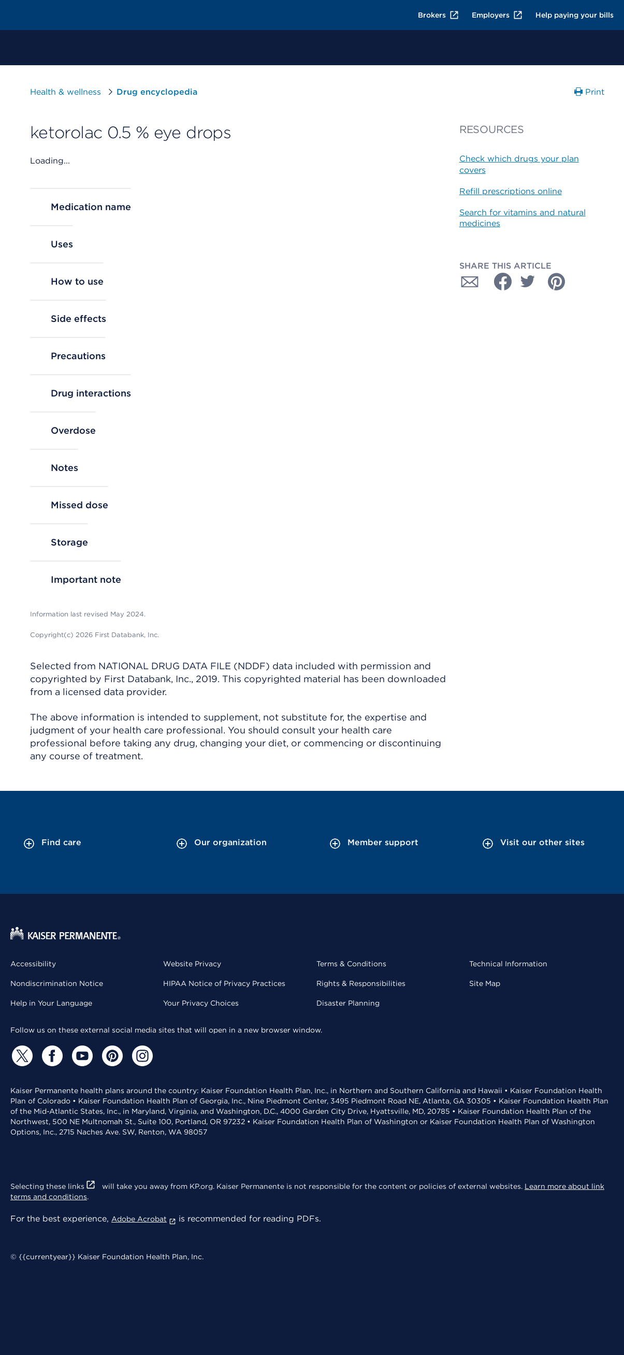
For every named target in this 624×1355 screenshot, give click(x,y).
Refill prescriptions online (510, 191)
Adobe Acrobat (143, 1219)
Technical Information (508, 964)
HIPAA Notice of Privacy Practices (224, 983)
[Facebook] (50, 1055)
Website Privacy (192, 964)
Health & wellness (65, 92)
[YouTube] (80, 1055)
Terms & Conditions (351, 964)
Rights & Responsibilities (360, 983)
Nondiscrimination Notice (56, 983)
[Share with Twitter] (527, 281)
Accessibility (33, 964)
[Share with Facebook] (498, 281)
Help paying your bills (574, 15)
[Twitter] (20, 1055)
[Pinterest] (110, 1055)
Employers (497, 15)
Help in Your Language (51, 1003)
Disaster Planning (348, 1003)
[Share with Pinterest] (556, 281)
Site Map (484, 983)
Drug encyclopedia (157, 92)
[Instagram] (140, 1055)
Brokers (438, 15)
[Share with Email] (469, 281)
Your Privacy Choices (201, 1003)
